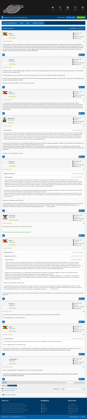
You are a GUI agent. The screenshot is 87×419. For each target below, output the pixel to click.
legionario (11, 118)
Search (43, 406)
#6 (83, 223)
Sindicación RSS (73, 406)
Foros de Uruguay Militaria (10, 23)
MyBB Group (22, 417)
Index (43, 404)
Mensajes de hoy (73, 410)
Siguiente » (13, 385)
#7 (83, 248)
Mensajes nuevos (73, 408)
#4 (83, 126)
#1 (83, 41)
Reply (81, 54)
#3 (83, 99)
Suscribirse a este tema (9, 390)
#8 (83, 311)
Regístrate (81, 17)
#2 (83, 67)
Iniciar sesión (71, 17)
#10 (83, 366)
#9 (83, 334)
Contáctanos (72, 404)
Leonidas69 (12, 359)
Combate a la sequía (37, 23)
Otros (27, 23)
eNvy (80, 417)
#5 (83, 169)
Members (44, 408)
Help (43, 412)
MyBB (9, 417)
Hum (10, 33)
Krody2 (11, 59)
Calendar (44, 410)
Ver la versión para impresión (10, 388)
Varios (21, 23)
